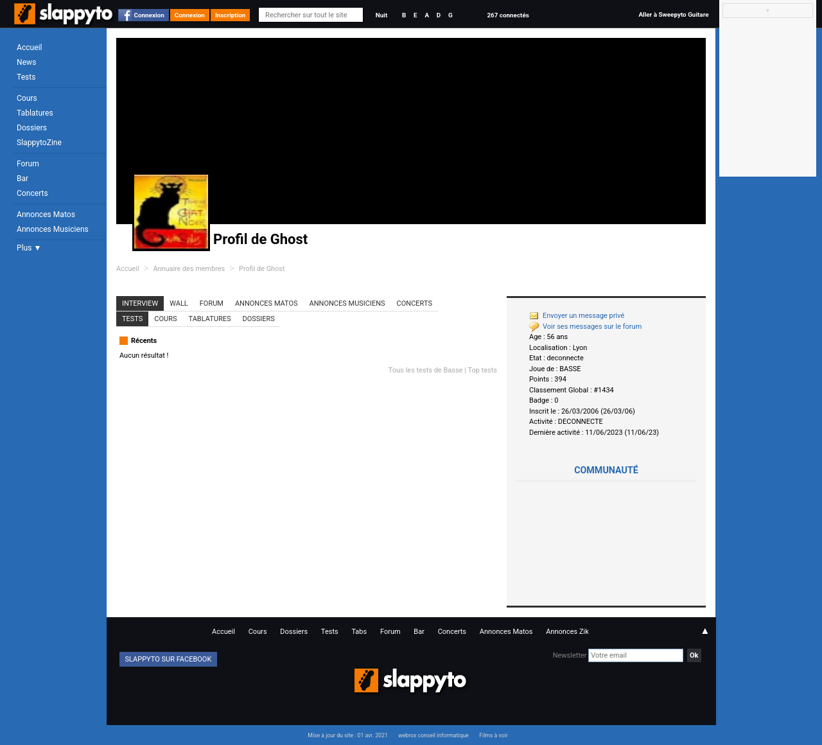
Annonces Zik (567, 631)
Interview (140, 303)
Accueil (29, 47)
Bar (22, 178)
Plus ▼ (29, 247)
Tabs (359, 631)
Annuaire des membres (189, 269)
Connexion (149, 15)
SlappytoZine (39, 142)
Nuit (381, 15)
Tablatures (35, 113)
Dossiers (32, 127)
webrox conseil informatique (433, 735)
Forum (28, 163)
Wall (179, 303)
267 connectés (508, 15)
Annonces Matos (46, 214)
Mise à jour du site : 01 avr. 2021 (347, 735)
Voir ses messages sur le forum (585, 326)
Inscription (230, 15)
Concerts (32, 193)
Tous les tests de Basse (426, 370)
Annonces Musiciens (53, 229)
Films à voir (493, 735)
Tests (26, 77)
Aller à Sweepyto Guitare (673, 14)
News (26, 62)
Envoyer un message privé (576, 315)
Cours (27, 98)
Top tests (482, 370)
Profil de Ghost (261, 269)
